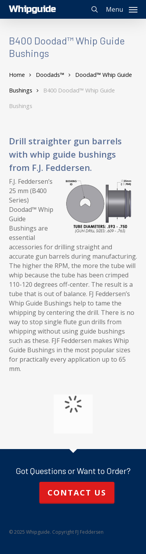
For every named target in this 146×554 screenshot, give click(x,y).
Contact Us (76, 492)
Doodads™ (50, 74)
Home (17, 74)
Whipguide (32, 9)
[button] (121, 8)
